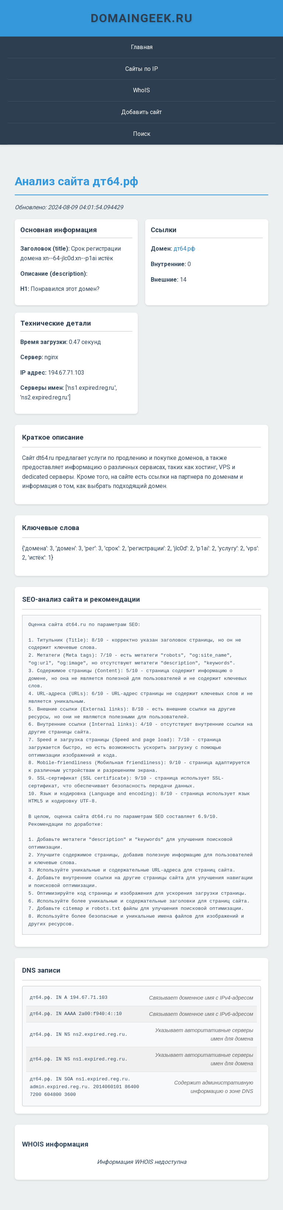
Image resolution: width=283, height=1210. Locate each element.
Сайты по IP (141, 68)
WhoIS (141, 90)
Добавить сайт (141, 112)
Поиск (141, 133)
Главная (142, 47)
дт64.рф (184, 248)
